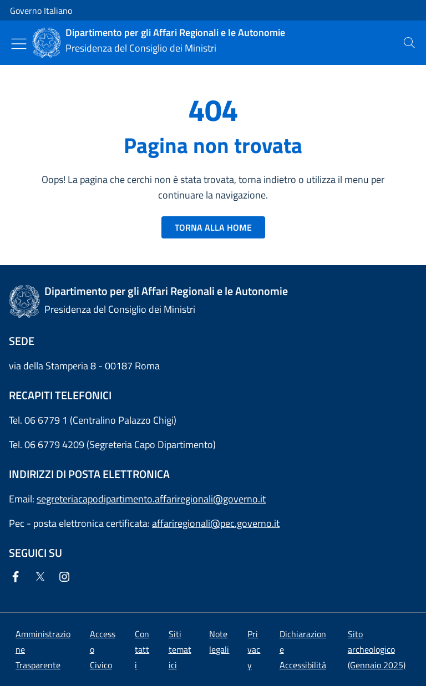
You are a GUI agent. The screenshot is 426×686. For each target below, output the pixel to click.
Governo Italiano (41, 10)
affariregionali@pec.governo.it (216, 523)
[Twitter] (42, 578)
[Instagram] (66, 578)
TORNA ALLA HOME (213, 227)
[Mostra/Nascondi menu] (19, 44)
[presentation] (409, 42)
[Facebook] (18, 578)
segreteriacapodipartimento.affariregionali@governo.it (151, 498)
